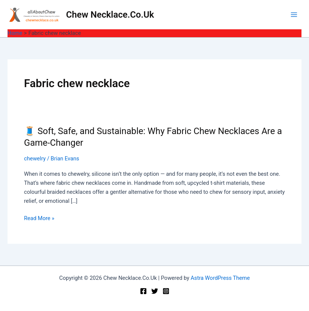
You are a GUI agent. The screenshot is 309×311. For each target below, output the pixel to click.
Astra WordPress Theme (220, 278)
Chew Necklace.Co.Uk (110, 14)
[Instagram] (166, 291)
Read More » (39, 218)
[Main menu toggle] (293, 14)
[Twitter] (154, 291)
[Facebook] (143, 291)
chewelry (35, 158)
